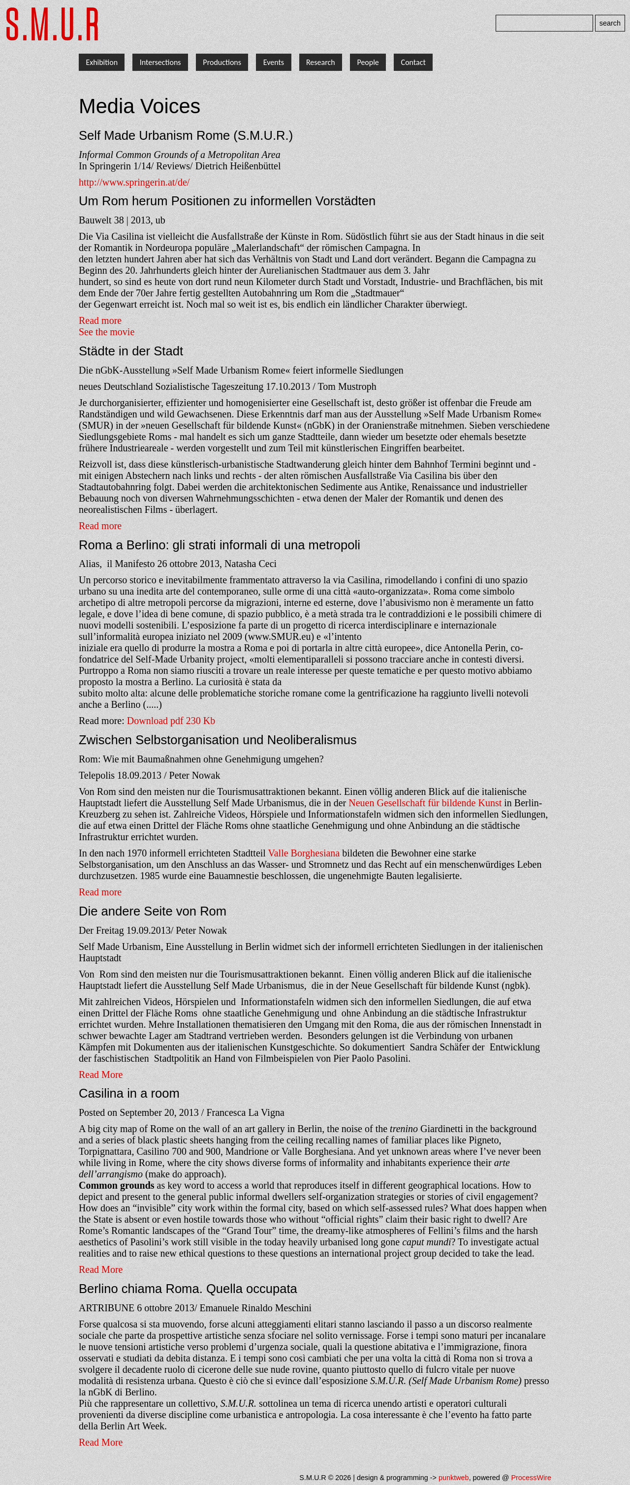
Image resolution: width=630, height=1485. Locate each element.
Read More (101, 1074)
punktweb (454, 1478)
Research (320, 62)
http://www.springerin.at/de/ (134, 182)
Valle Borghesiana (304, 853)
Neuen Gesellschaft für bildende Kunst (425, 802)
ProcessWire (531, 1478)
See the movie (106, 331)
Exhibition (102, 62)
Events (273, 62)
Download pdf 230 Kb (171, 720)
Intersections (160, 62)
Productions (222, 62)
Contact (413, 62)
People (367, 62)
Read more (100, 320)
